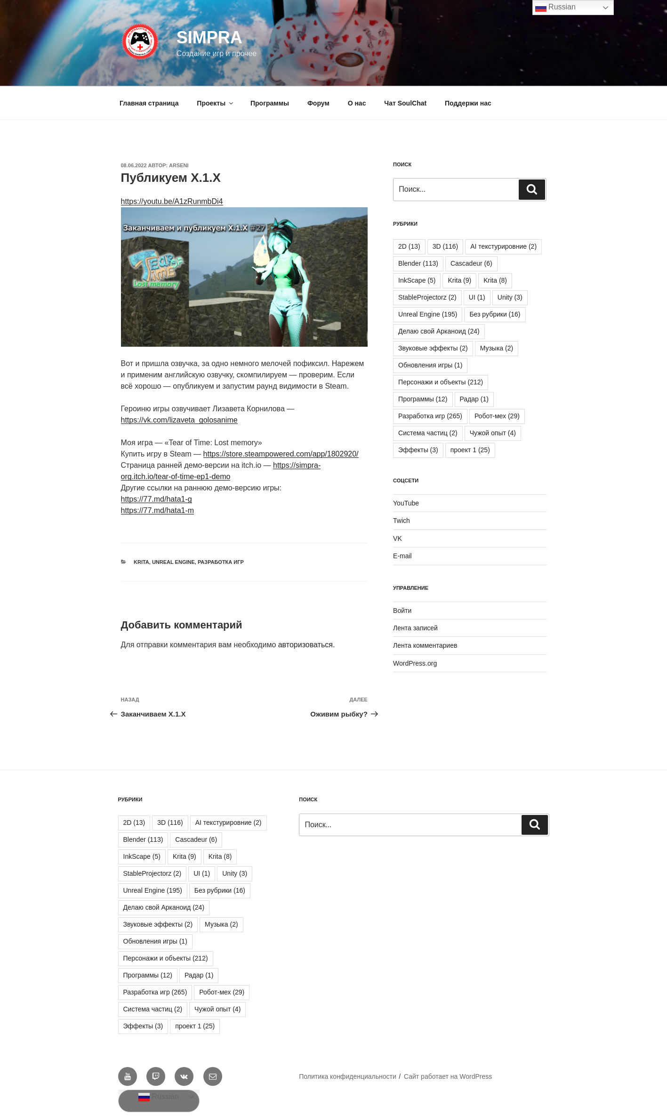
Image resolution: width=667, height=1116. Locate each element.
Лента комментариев (425, 645)
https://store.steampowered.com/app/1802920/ (281, 454)
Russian (158, 1097)
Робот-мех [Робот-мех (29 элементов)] (497, 416)
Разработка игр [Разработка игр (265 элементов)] (430, 416)
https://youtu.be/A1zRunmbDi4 (172, 201)
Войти (402, 610)
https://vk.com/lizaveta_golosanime (179, 420)
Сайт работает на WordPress (448, 1076)
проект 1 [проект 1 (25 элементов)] (470, 450)
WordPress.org (415, 663)
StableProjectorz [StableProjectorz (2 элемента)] (427, 297)
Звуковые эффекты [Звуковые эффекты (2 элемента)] (433, 348)
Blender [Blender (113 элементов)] (418, 263)
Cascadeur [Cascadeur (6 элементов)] (471, 263)
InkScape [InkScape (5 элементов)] (416, 280)
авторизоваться (305, 645)
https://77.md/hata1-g (156, 499)
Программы (269, 103)
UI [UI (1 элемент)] (477, 297)
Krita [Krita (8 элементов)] (495, 280)
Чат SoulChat (405, 103)
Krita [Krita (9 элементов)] (459, 280)
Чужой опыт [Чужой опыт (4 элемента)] (493, 433)
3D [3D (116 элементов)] (445, 246)
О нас (357, 103)
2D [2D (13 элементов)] (409, 246)
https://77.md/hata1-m (157, 510)
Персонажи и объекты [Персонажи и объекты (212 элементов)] (440, 382)
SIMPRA (209, 37)
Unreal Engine (173, 562)
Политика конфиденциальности (347, 1076)
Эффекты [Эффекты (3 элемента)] (418, 450)
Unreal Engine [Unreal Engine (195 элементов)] (427, 314)
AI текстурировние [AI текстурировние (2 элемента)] (503, 246)
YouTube (406, 503)
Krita (141, 562)
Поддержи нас (468, 103)
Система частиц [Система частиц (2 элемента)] (428, 433)
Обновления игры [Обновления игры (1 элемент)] (430, 365)
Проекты (215, 103)
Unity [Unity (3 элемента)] (510, 297)
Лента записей (415, 628)
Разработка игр (221, 562)
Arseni (179, 165)
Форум (318, 103)
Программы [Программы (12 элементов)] (422, 399)
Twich (401, 520)
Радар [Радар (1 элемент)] (474, 399)
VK (397, 538)
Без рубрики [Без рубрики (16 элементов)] (494, 314)
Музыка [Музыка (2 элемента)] (497, 348)
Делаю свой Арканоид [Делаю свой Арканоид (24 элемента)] (439, 331)
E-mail (402, 556)
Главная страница (149, 103)
